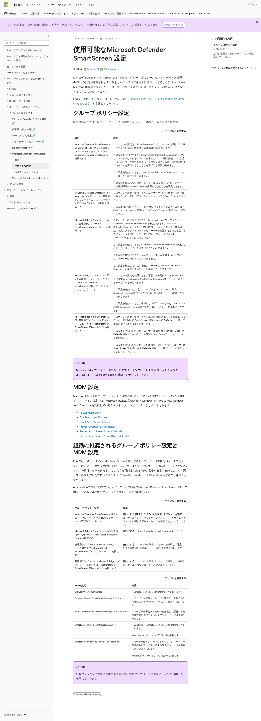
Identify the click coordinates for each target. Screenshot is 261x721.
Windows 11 (93, 69)
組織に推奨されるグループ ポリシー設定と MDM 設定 (233, 55)
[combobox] (26, 43)
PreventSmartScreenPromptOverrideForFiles (105, 436)
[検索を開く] (240, 5)
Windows (89, 38)
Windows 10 (110, 69)
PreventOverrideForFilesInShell (97, 426)
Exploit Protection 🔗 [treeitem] (22, 147)
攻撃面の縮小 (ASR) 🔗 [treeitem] (24, 129)
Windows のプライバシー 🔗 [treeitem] (21, 208)
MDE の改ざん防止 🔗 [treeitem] (23, 135)
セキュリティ (107, 38)
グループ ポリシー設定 (225, 44)
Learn (77, 38)
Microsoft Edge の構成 (109, 374)
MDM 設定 (219, 49)
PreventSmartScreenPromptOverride (101, 431)
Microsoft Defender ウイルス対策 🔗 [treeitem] (29, 121)
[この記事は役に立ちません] (255, 68)
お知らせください (173, 24)
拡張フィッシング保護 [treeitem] (26, 172)
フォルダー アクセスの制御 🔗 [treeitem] (28, 141)
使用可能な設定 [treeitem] (23, 165)
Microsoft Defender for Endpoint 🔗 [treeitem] (30, 178)
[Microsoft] (6, 4)
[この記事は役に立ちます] (251, 68)
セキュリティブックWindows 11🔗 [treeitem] (24, 50)
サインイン (251, 4)
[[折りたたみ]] (48, 36)
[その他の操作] (185, 38)
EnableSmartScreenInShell (95, 422)
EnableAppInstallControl (93, 417)
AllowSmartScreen (90, 412)
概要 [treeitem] (17, 159)
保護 (175, 674)
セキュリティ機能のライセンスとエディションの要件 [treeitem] (28, 58)
